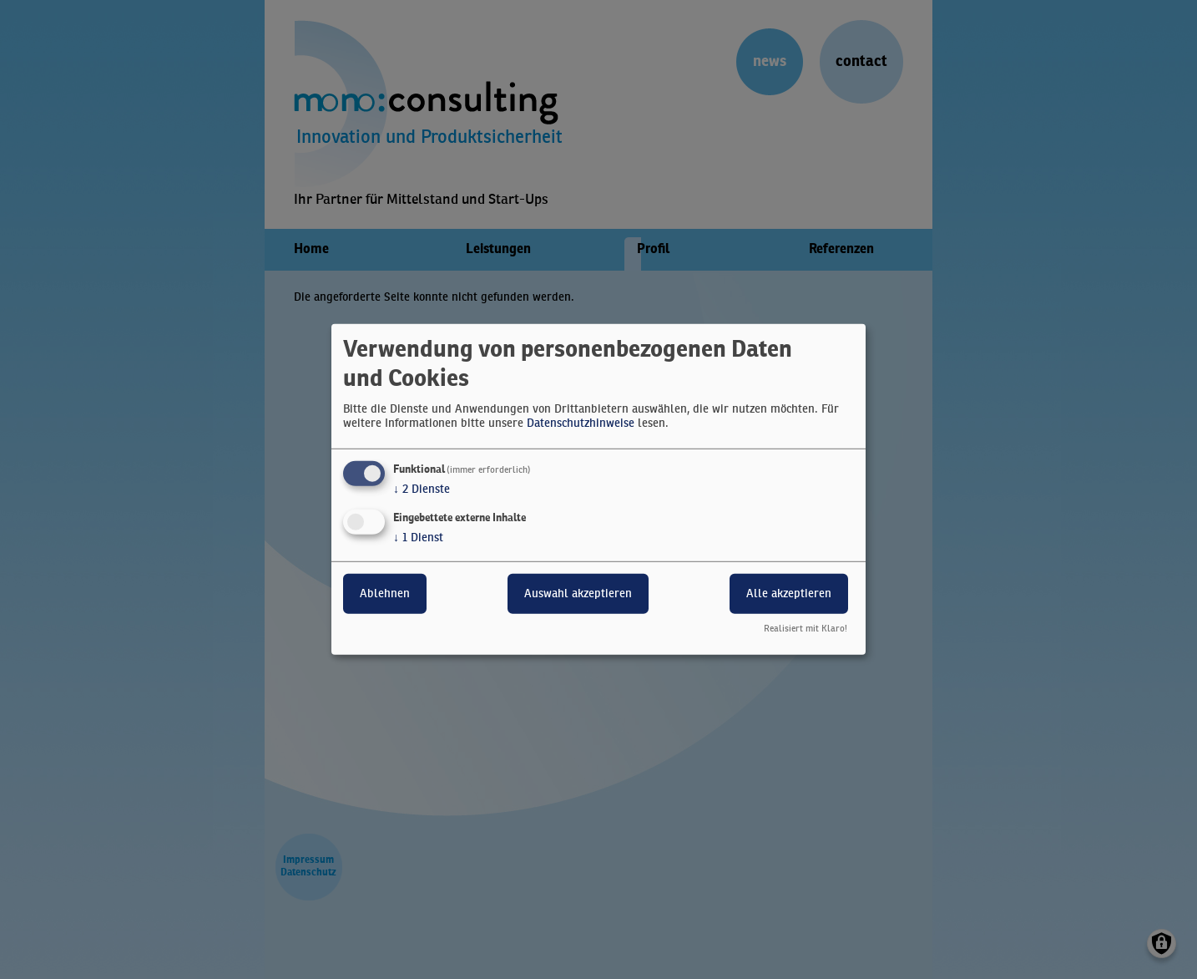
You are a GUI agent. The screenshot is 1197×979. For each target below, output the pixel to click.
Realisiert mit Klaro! (805, 629)
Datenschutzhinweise (580, 423)
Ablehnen (385, 593)
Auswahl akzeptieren (578, 593)
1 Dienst (418, 537)
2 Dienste (421, 489)
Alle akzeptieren (788, 593)
